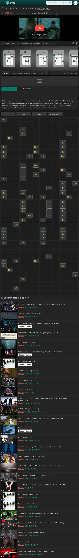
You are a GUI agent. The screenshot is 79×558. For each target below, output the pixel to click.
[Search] (70, 3)
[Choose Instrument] (46, 73)
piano (13, 73)
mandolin (27, 73)
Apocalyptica (43, 8)
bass (41, 73)
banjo (34, 73)
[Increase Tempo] (18, 43)
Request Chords (25, 326)
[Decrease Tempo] (3, 43)
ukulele (20, 73)
